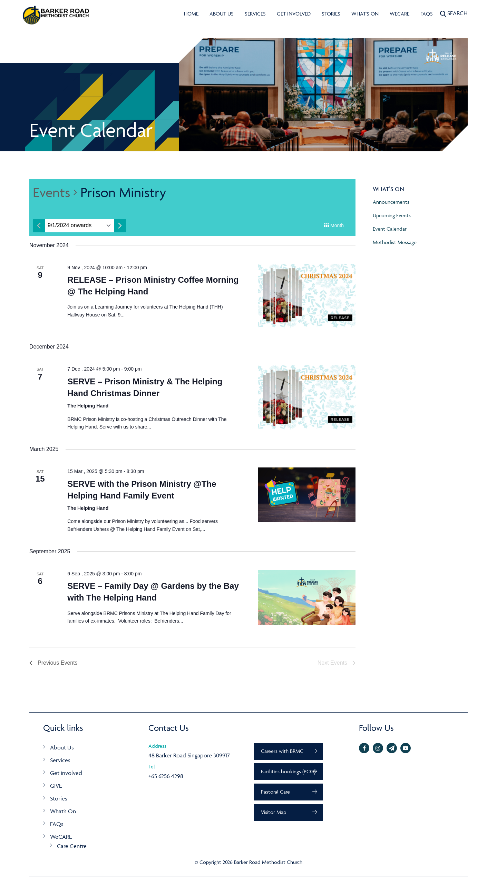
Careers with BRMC (282, 751)
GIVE (56, 785)
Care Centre (72, 846)
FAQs (426, 13)
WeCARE (399, 13)
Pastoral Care (275, 791)
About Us (221, 13)
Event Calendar (390, 228)
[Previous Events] (53, 662)
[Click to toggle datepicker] (69, 225)
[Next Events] (336, 662)
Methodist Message (395, 242)
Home (191, 13)
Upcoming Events (392, 215)
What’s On (63, 811)
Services (255, 13)
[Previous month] (39, 225)
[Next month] (120, 225)
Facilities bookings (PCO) (288, 771)
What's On (365, 13)
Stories (331, 13)
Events (51, 192)
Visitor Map (273, 812)
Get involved (294, 13)
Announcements (391, 202)
